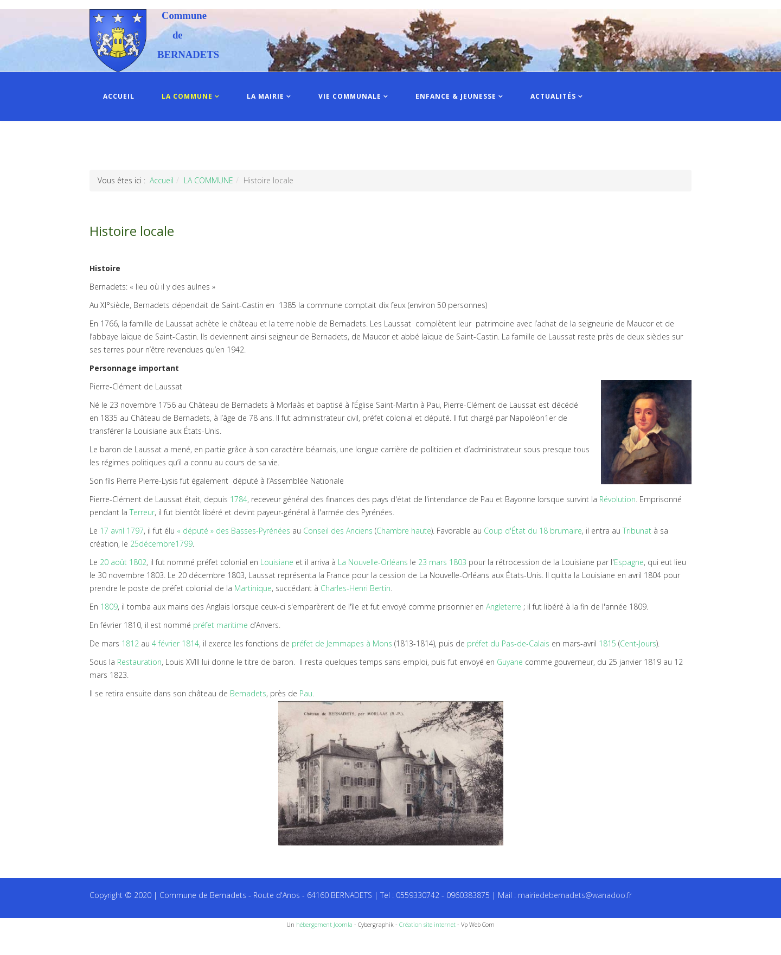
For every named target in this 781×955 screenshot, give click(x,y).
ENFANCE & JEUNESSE (455, 96)
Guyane (510, 662)
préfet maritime (220, 625)
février (169, 643)
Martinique (253, 588)
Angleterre (503, 606)
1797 (135, 530)
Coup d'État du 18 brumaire (533, 530)
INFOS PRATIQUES (137, 145)
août (119, 562)
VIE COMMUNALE (349, 96)
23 (422, 562)
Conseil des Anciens (338, 530)
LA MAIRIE (265, 96)
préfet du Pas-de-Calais (508, 643)
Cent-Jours (638, 643)
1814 (190, 643)
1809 (109, 606)
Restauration (139, 662)
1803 (457, 562)
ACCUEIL (119, 96)
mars (438, 562)
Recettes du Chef (30, 943)
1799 (184, 544)
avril (117, 530)
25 (134, 544)
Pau (305, 693)
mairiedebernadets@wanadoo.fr (575, 895)
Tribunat (637, 530)
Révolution (617, 499)
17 (104, 530)
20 (104, 562)
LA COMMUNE (187, 96)
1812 (130, 643)
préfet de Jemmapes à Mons (342, 643)
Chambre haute (403, 530)
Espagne (629, 562)
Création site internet (427, 924)
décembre (157, 544)
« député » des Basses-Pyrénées (233, 530)
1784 (238, 499)
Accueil (162, 180)
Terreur (142, 512)
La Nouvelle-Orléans (373, 562)
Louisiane (276, 562)
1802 (137, 562)
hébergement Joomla (324, 924)
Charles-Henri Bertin (355, 588)
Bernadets (248, 693)
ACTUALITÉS (553, 96)
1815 (607, 643)
